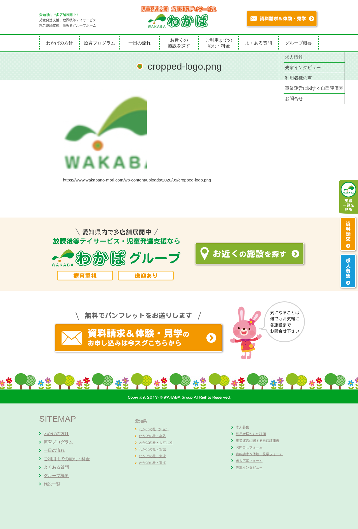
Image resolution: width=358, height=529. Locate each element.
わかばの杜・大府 (152, 456)
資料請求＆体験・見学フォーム (259, 454)
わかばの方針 (59, 43)
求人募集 (242, 427)
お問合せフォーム (249, 447)
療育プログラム (99, 43)
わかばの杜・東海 (152, 463)
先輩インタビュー (249, 467)
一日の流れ (139, 43)
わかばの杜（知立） (154, 429)
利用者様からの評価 (251, 434)
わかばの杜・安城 (152, 449)
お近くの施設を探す (179, 43)
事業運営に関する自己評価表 (257, 441)
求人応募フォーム (249, 461)
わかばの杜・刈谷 (152, 436)
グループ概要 (298, 43)
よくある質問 (258, 43)
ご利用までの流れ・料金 (218, 43)
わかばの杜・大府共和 (156, 443)
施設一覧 (52, 483)
